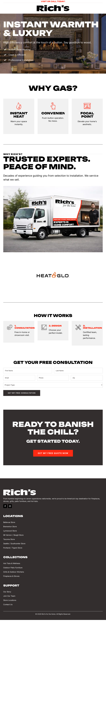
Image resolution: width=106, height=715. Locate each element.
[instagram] (10, 508)
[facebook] (5, 508)
